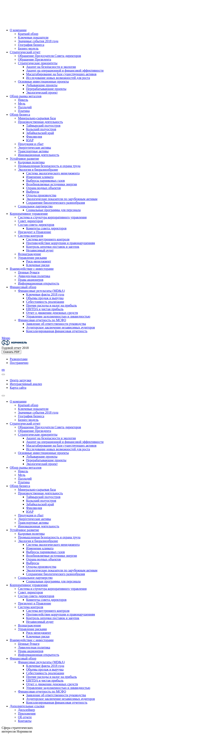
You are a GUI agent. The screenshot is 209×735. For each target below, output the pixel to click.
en (3, 369)
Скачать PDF (11, 351)
